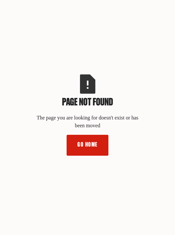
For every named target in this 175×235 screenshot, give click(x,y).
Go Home (87, 145)
